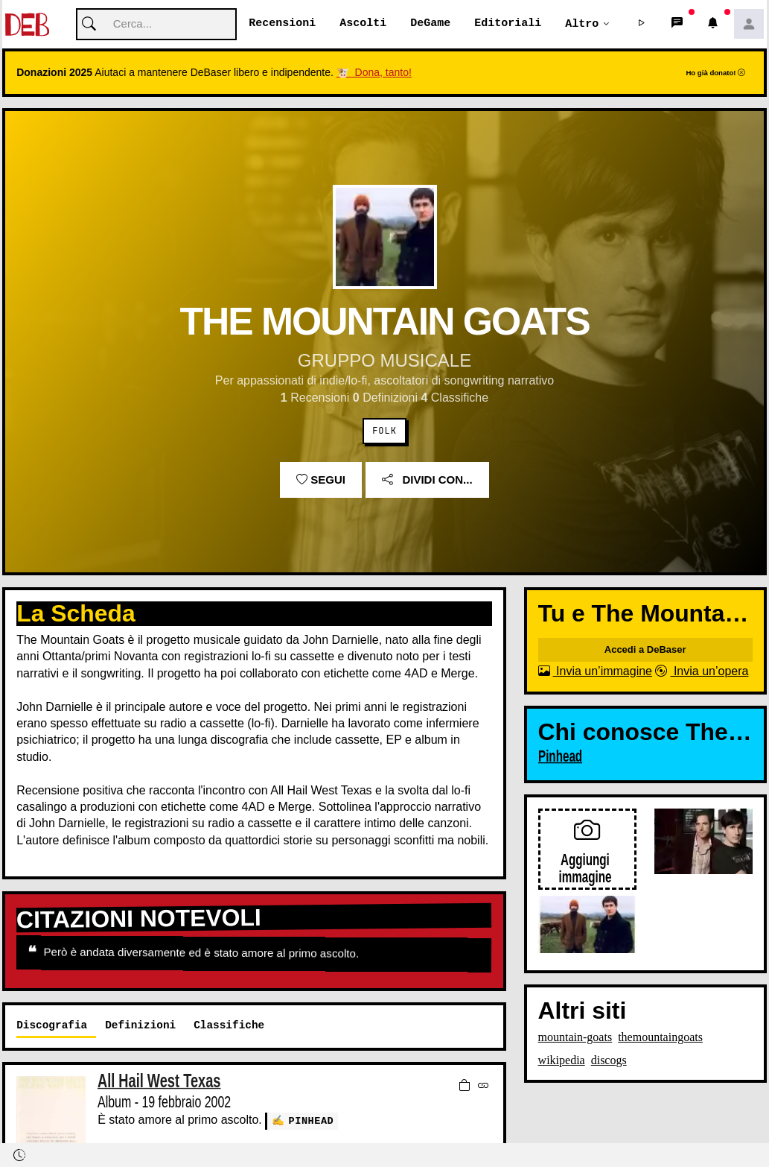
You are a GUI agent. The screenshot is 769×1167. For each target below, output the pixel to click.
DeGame (430, 23)
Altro (582, 23)
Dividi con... (427, 480)
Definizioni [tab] (140, 1026)
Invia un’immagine (595, 671)
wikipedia (561, 1060)
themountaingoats (660, 1037)
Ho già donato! (715, 73)
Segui (320, 480)
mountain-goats (575, 1037)
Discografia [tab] (51, 1026)
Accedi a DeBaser (645, 650)
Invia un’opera (701, 671)
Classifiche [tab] (229, 1026)
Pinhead (311, 1121)
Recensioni (282, 23)
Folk (384, 431)
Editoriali (507, 23)
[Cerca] (156, 25)
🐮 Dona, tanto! (374, 73)
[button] (642, 24)
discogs (609, 1060)
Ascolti (362, 23)
